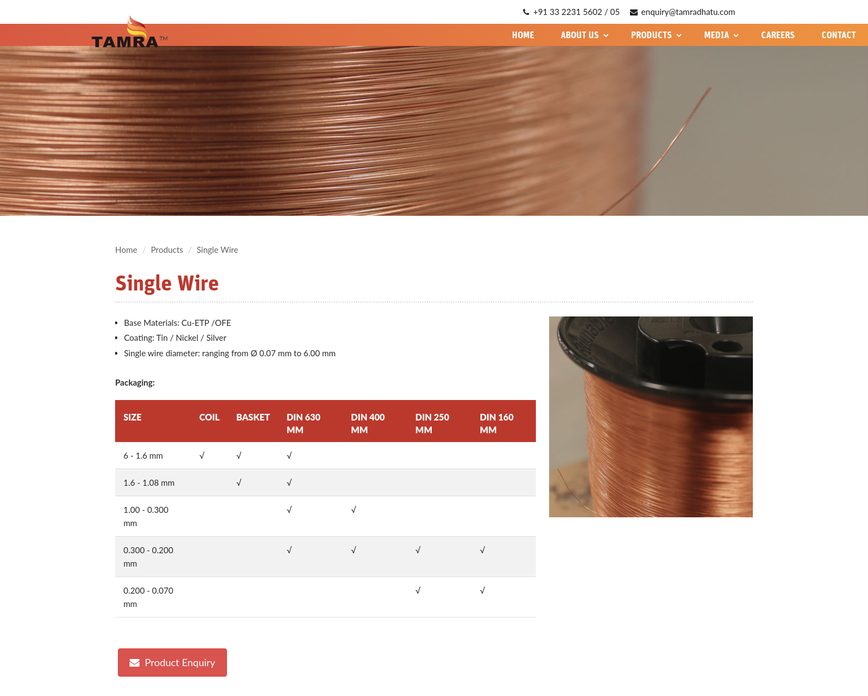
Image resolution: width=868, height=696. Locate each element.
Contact (839, 34)
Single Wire (217, 249)
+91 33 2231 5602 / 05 (571, 12)
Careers (778, 34)
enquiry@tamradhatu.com (682, 12)
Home (523, 34)
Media (721, 34)
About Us (585, 34)
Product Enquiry (172, 662)
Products (656, 34)
